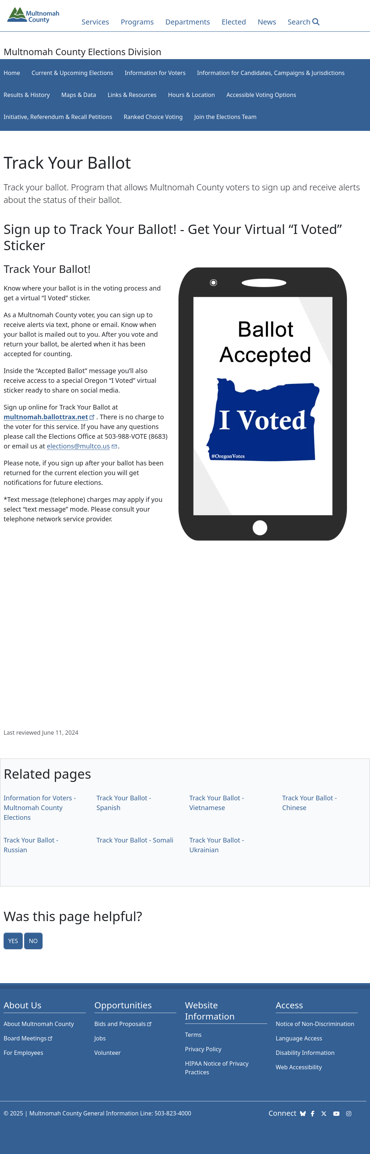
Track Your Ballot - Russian (31, 845)
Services (95, 22)
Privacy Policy (203, 1049)
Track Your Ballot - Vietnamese (216, 802)
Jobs (100, 1038)
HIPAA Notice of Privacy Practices (216, 1068)
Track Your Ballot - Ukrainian (216, 845)
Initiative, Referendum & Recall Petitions (58, 117)
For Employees (23, 1053)
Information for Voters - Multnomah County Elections (40, 807)
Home (12, 73)
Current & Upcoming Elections (72, 73)
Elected (233, 22)
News (266, 22)
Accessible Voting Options (261, 95)
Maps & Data (78, 95)
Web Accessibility (299, 1067)
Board (29, 1038)
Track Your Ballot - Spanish (124, 802)
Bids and (123, 1024)
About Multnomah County (39, 1024)
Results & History (27, 95)
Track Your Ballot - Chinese (309, 802)
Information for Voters (155, 73)
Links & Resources (132, 95)
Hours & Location (191, 95)
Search (299, 22)
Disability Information (305, 1053)
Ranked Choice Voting (153, 117)
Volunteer (107, 1053)
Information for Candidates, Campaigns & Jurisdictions (271, 73)
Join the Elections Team (225, 117)
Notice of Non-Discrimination (315, 1024)
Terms (193, 1035)
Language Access (299, 1038)
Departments (187, 22)
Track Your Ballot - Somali (135, 840)
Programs (137, 22)
